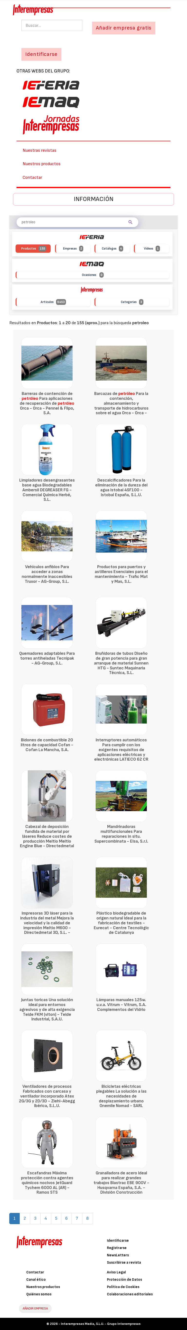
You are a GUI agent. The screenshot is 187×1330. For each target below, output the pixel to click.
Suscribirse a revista (124, 1262)
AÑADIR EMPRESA (35, 1308)
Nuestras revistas (39, 150)
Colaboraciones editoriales (130, 1294)
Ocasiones (93, 275)
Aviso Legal (116, 1272)
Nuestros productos (42, 163)
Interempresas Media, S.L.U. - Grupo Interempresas (100, 1324)
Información (93, 199)
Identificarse (118, 1240)
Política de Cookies (123, 1287)
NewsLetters (118, 1255)
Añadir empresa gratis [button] (123, 28)
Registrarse (117, 1248)
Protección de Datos (124, 1279)
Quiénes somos (38, 1294)
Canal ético (36, 1279)
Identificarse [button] (41, 54)
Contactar (32, 177)
